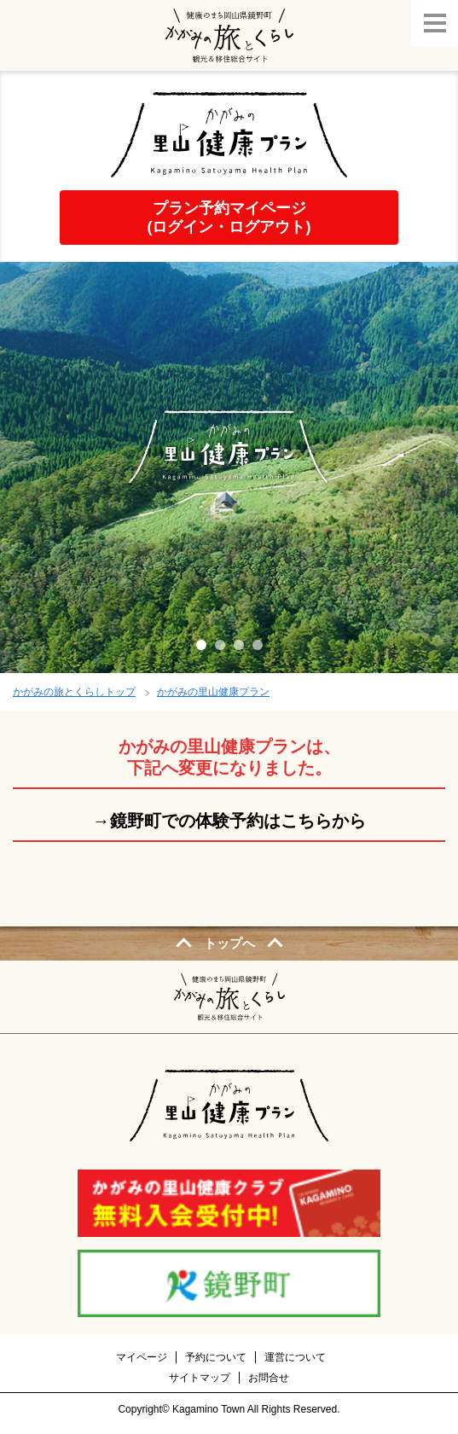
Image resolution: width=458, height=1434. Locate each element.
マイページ (141, 1357)
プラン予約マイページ (229, 218)
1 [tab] (201, 645)
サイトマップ (199, 1378)
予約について (215, 1357)
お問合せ (268, 1378)
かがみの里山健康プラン (213, 692)
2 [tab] (220, 645)
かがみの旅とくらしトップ (74, 692)
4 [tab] (257, 645)
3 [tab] (239, 645)
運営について (295, 1357)
